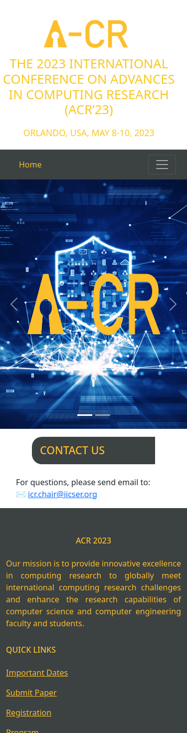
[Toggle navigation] (162, 165)
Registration (28, 712)
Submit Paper (31, 692)
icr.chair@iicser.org (62, 494)
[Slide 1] (84, 415)
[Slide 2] (102, 415)
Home (30, 164)
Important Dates (37, 672)
